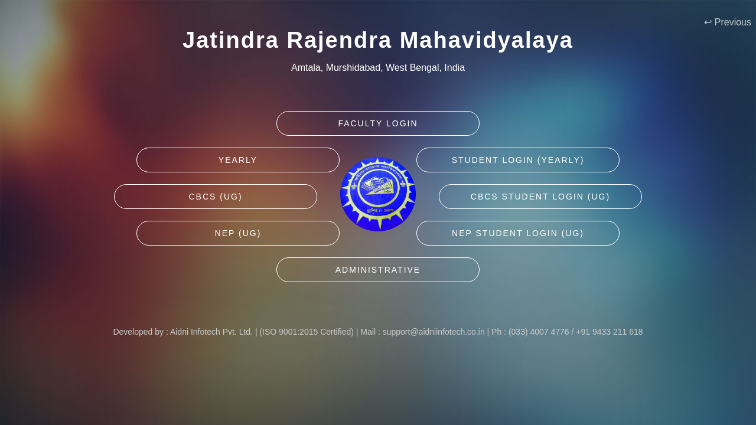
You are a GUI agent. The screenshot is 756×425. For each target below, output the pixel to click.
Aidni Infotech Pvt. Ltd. (211, 331)
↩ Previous (727, 22)
